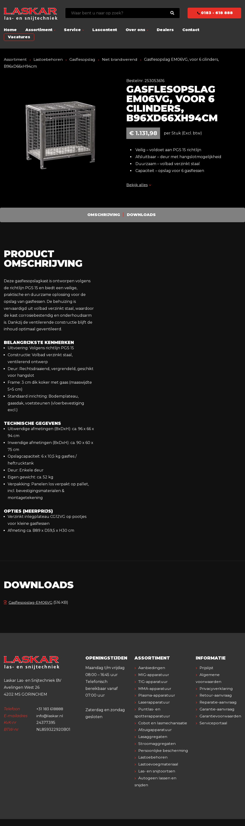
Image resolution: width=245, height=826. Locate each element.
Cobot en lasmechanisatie (162, 723)
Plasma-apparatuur (157, 695)
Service (72, 30)
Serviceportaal (213, 723)
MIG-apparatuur (154, 674)
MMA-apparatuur (155, 688)
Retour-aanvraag (216, 695)
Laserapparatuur (154, 702)
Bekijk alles (138, 185)
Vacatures (19, 37)
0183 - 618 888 (214, 13)
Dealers (165, 30)
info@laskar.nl (49, 716)
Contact (190, 30)
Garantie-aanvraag (217, 709)
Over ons (135, 30)
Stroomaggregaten (157, 743)
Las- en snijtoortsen (156, 778)
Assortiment (38, 30)
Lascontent (104, 30)
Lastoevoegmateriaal (158, 771)
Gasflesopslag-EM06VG (28, 602)
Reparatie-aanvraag (218, 702)
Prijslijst (207, 667)
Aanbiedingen (151, 667)
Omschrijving (103, 214)
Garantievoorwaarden (220, 716)
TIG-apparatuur (153, 681)
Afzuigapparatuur (155, 729)
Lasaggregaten (152, 736)
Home (10, 30)
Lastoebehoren (48, 59)
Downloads (141, 214)
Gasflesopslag (82, 59)
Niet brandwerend (120, 59)
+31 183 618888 (50, 709)
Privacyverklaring (216, 688)
